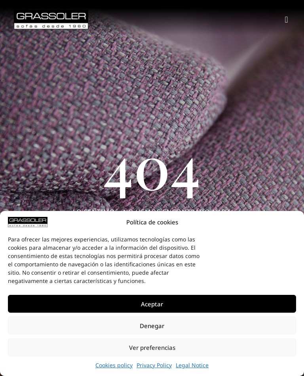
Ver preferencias (152, 347)
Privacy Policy (154, 365)
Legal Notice (192, 365)
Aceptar (152, 304)
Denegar (152, 326)
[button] (286, 19)
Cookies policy (114, 365)
